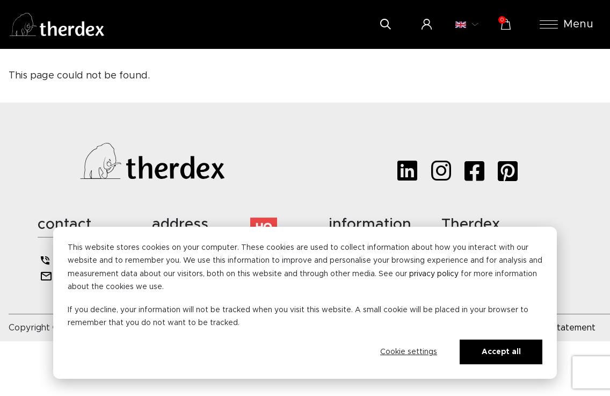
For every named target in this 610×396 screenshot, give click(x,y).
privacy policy (434, 274)
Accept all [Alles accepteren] (501, 352)
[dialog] (305, 303)
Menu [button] (566, 24)
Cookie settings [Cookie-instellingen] (408, 352)
